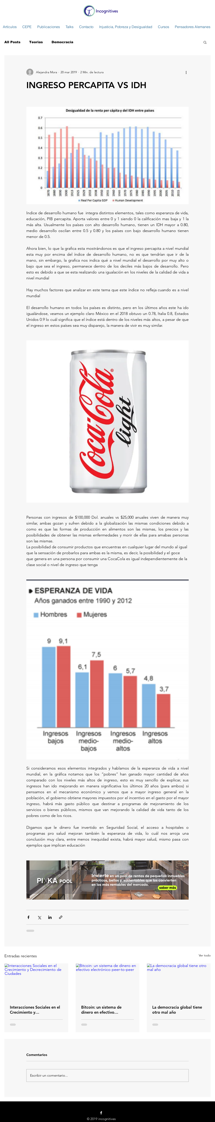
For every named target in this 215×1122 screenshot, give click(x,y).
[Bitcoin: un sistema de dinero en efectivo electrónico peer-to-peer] (107, 981)
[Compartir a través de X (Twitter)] (39, 917)
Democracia (62, 42)
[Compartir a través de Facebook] (28, 917)
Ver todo (205, 955)
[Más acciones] (186, 72)
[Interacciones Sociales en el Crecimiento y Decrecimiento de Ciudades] (36, 981)
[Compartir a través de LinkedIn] (50, 917)
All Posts (12, 42)
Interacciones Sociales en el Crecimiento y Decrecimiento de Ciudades (35, 1010)
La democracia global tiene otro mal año (177, 1010)
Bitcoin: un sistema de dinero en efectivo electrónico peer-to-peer (103, 1010)
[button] (205, 42)
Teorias (36, 42)
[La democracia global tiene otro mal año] (178, 981)
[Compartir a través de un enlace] (61, 917)
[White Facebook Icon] (101, 1113)
